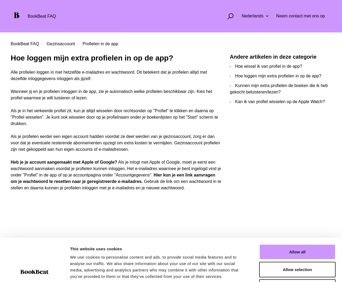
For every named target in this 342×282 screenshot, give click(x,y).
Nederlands (253, 16)
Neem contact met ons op (300, 16)
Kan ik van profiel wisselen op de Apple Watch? (280, 101)
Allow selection (297, 229)
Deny (297, 247)
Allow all (297, 211)
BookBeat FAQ (25, 44)
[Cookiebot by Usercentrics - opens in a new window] (34, 272)
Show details (280, 271)
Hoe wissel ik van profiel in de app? (268, 66)
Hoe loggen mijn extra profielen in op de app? (278, 76)
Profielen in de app (100, 44)
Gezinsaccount (61, 44)
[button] (228, 16)
